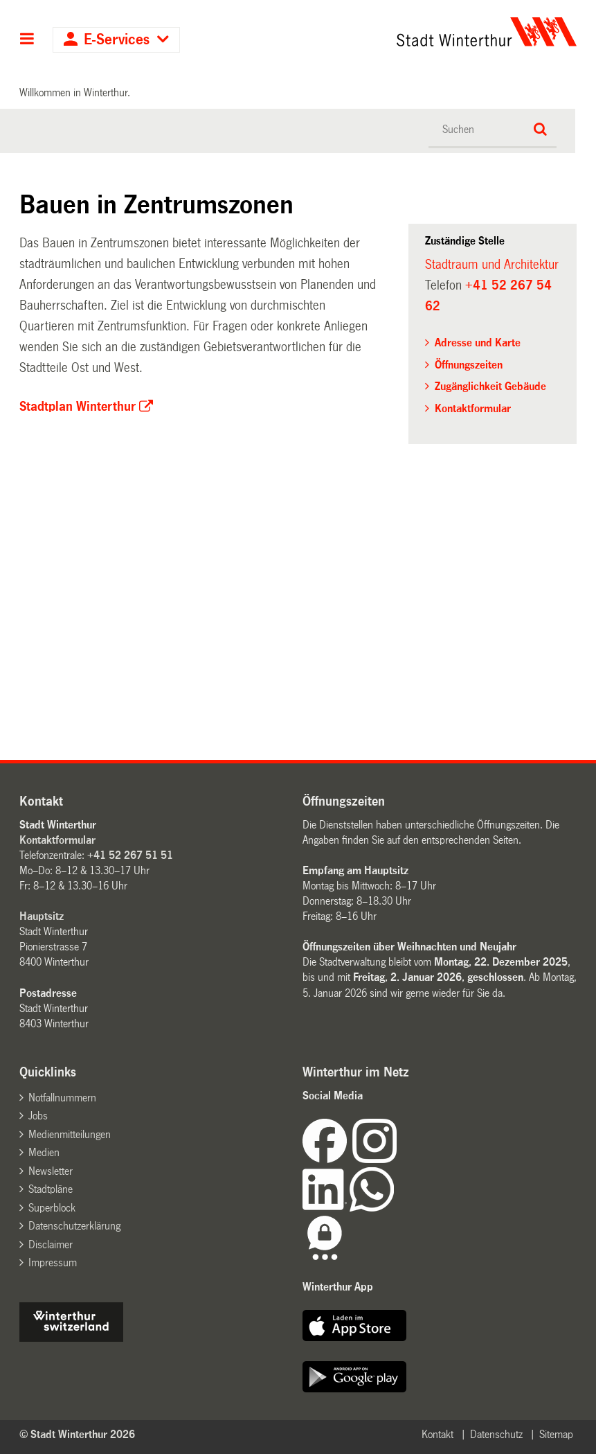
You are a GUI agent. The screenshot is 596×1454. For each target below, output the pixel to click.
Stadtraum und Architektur (492, 265)
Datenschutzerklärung (74, 1226)
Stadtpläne (50, 1189)
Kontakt (437, 1434)
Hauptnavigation (27, 40)
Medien (44, 1152)
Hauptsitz (41, 916)
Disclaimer (50, 1244)
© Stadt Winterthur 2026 (77, 1434)
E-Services (117, 40)
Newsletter (50, 1171)
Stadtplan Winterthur (77, 407)
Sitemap (556, 1434)
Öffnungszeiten (469, 365)
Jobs (38, 1115)
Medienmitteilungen (69, 1134)
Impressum (52, 1262)
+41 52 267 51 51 (130, 855)
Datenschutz (496, 1434)
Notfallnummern (62, 1097)
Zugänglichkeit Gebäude (490, 386)
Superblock (51, 1208)
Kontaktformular (473, 408)
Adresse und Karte (478, 342)
